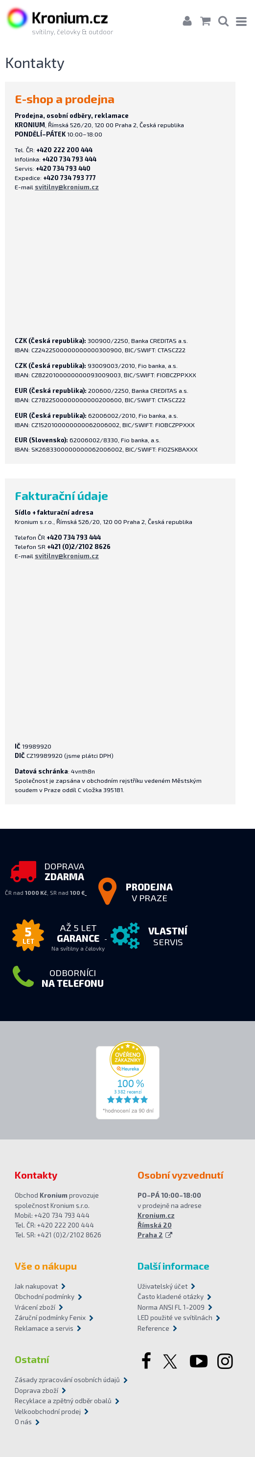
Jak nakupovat (36, 1286)
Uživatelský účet (162, 1286)
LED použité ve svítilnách (175, 1317)
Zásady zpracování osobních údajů (66, 1380)
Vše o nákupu (46, 1266)
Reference (153, 1328)
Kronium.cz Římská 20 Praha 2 (156, 1225)
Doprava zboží (36, 1390)
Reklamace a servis (44, 1328)
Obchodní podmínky (44, 1296)
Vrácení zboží (35, 1307)
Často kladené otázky (171, 1296)
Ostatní (32, 1359)
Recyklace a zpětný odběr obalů (63, 1401)
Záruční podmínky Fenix (50, 1317)
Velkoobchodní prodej (48, 1411)
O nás (23, 1422)
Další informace (173, 1266)
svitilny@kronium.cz (67, 187)
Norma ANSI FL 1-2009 (171, 1307)
